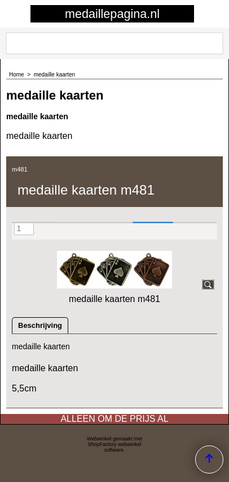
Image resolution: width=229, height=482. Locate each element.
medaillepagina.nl (112, 14)
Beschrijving (40, 325)
